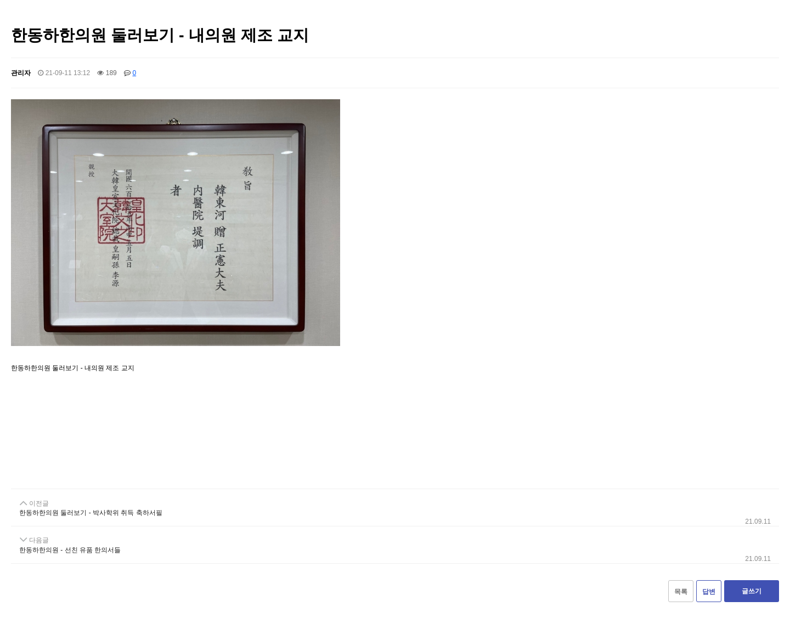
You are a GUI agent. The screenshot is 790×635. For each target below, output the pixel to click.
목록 (680, 592)
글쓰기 (751, 591)
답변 (708, 592)
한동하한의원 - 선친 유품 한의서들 (70, 550)
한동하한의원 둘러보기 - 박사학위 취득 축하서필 (90, 513)
